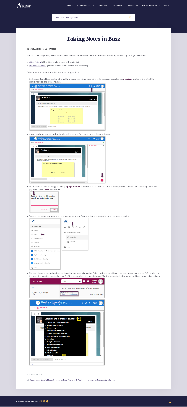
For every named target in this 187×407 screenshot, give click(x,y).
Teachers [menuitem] (104, 6)
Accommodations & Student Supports (46, 380)
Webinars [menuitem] (133, 6)
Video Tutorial (35, 62)
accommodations (95, 380)
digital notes (109, 380)
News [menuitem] (166, 6)
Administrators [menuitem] (85, 6)
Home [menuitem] (70, 6)
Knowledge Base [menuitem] (151, 6)
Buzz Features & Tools (72, 380)
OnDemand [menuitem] (118, 6)
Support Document (37, 66)
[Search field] (93, 17)
